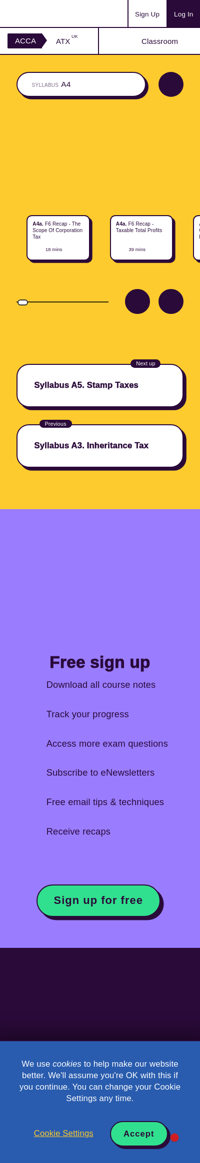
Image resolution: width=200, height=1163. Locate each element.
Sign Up (147, 14)
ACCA (25, 40)
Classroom (160, 41)
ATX (67, 41)
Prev (137, 301)
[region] (100, 230)
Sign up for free (98, 900)
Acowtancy (47, 13)
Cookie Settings (64, 1133)
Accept (139, 1134)
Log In (183, 14)
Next (171, 301)
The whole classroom (81, 84)
